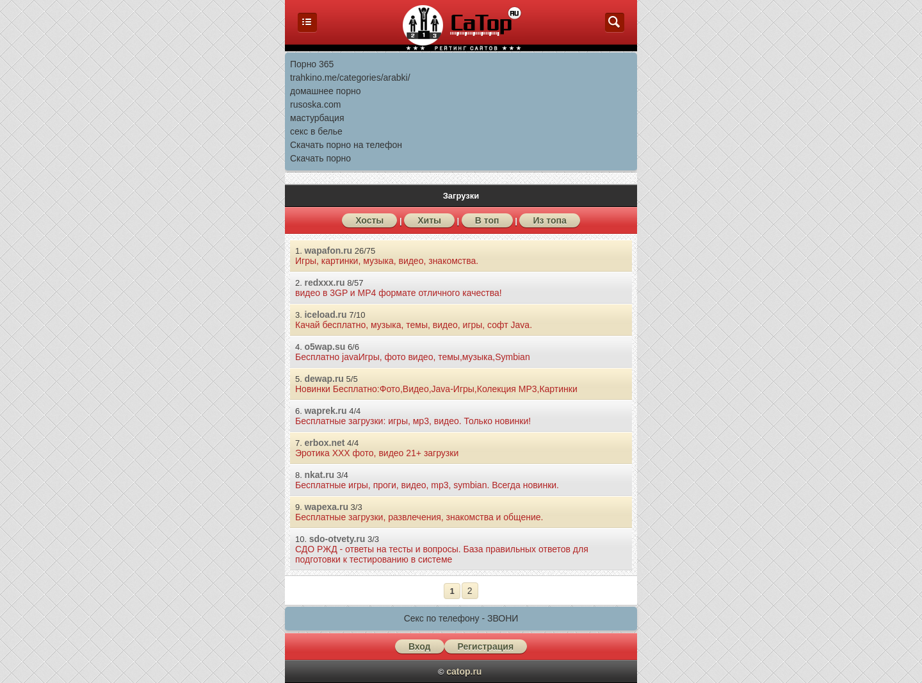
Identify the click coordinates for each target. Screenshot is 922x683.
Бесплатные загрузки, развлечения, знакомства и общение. (419, 517)
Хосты (369, 220)
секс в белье (316, 131)
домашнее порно (325, 91)
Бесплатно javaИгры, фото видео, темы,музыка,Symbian (412, 357)
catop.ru (463, 671)
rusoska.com (315, 104)
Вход (419, 646)
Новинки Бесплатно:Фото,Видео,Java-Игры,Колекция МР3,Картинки (436, 389)
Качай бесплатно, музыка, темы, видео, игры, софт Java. (413, 325)
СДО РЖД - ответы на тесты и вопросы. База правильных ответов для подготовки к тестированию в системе (441, 554)
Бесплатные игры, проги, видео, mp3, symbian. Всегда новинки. (427, 485)
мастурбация (317, 118)
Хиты (429, 220)
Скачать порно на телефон (346, 145)
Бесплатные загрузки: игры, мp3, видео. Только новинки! (413, 421)
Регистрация (486, 646)
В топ (487, 220)
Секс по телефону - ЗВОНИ (461, 618)
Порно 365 (312, 64)
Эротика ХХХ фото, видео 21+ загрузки (376, 453)
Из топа (549, 220)
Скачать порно (320, 158)
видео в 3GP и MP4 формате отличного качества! (398, 293)
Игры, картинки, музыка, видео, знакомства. (386, 261)
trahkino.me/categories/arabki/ (350, 77)
